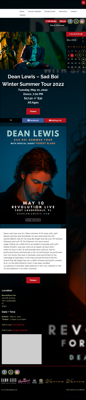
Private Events (49, 11)
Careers (22, 15)
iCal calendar (18, 325)
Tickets (33, 111)
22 (83, 63)
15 (83, 59)
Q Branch (82, 390)
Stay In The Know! (57, 25)
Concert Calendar (34, 11)
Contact (74, 11)
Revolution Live (12, 390)
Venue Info (63, 11)
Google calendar (19, 330)
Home (22, 11)
